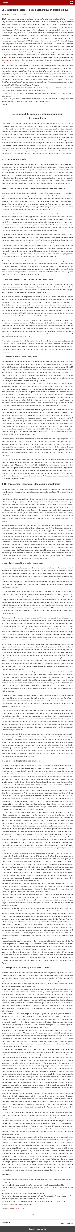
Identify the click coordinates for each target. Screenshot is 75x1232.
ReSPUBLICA (20, 1208)
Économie (12, 1208)
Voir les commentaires (37, 1215)
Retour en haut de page (66, 1223)
